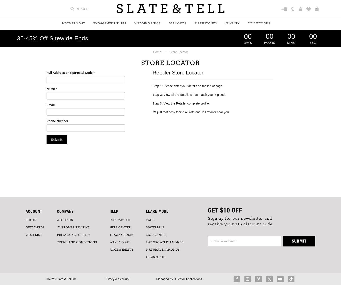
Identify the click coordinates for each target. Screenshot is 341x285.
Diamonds (177, 23)
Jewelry (232, 23)
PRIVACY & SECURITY (73, 234)
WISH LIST (34, 234)
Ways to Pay (120, 242)
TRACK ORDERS (122, 234)
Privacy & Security (116, 279)
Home (157, 52)
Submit (299, 240)
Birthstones (206, 23)
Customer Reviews (73, 227)
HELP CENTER (120, 227)
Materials (155, 227)
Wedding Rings (147, 23)
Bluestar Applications (188, 279)
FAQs (150, 220)
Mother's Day (73, 23)
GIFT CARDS (35, 227)
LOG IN (31, 220)
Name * (52, 89)
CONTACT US (120, 220)
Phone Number (57, 121)
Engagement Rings (109, 23)
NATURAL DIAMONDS (163, 249)
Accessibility (122, 249)
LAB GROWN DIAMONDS (165, 242)
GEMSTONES (156, 257)
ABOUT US (65, 220)
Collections (259, 23)
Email (51, 105)
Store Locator (179, 52)
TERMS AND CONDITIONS (77, 242)
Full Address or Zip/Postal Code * (71, 72)
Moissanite (156, 234)
